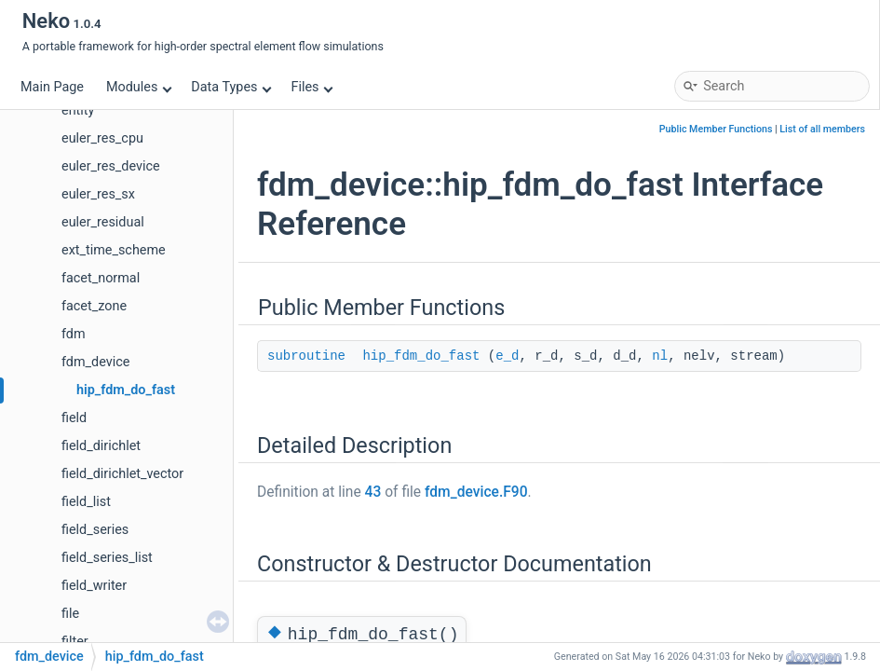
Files (311, 87)
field (74, 418)
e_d (507, 356)
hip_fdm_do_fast (125, 390)
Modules (139, 87)
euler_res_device (110, 166)
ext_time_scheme (113, 250)
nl (660, 356)
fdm (73, 334)
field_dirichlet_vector (122, 474)
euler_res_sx (98, 194)
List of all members (822, 129)
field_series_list (107, 558)
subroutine (306, 356)
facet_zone (94, 306)
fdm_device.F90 (476, 492)
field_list (86, 502)
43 (373, 492)
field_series (95, 530)
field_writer (94, 586)
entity (77, 110)
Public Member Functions (716, 129)
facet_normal (100, 278)
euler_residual (102, 222)
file (70, 614)
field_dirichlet (101, 446)
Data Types (231, 87)
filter (74, 642)
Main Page (52, 87)
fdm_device (95, 362)
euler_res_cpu (102, 138)
